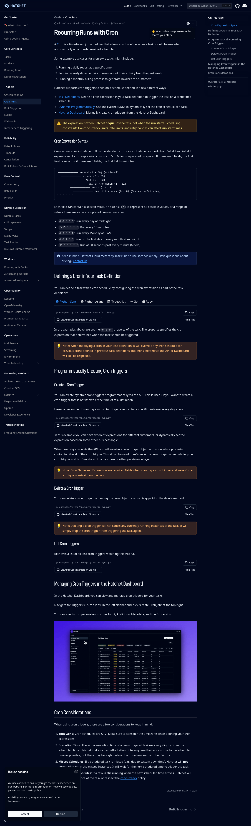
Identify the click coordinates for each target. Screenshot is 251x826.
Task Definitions (69, 97)
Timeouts (9, 153)
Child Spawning (13, 222)
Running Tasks (12, 70)
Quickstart (10, 32)
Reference (174, 6)
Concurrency (11, 184)
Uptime (8, 408)
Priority (8, 197)
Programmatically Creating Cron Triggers (224, 41)
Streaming (10, 350)
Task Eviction (11, 242)
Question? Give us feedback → (223, 81)
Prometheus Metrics (16, 318)
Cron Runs (10, 101)
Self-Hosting (157, 6)
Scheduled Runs (13, 95)
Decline (60, 814)
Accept (25, 814)
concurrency (129, 778)
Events (8, 114)
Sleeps (8, 229)
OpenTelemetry (13, 305)
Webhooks (10, 121)
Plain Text (190, 319)
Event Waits (11, 235)
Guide (127, 6)
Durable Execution (15, 76)
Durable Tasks (12, 216)
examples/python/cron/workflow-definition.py (87, 312)
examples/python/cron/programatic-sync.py (85, 418)
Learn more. (14, 801)
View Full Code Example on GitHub (78, 319)
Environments (12, 356)
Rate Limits (10, 191)
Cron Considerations (220, 73)
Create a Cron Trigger (223, 48)
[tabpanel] (125, 316)
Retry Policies (12, 146)
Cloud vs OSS (12, 388)
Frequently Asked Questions (20, 432)
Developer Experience (17, 414)
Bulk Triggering (13, 108)
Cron (60, 44)
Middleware (11, 343)
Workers (9, 63)
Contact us (80, 261)
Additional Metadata (16, 325)
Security (22, 394)
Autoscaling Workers (16, 273)
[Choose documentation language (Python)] (190, 23)
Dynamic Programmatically (77, 107)
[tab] (66, 302)
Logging (9, 298)
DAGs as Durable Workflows (20, 249)
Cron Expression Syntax (225, 25)
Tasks (7, 56)
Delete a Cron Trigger (223, 53)
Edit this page (215, 86)
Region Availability (15, 401)
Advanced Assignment (22, 280)
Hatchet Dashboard (72, 112)
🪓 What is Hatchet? (16, 25)
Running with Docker (16, 267)
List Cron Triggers (221, 58)
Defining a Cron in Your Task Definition (225, 32)
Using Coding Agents (16, 38)
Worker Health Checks (17, 312)
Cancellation (11, 159)
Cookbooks (140, 6)
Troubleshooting (22, 363)
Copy (190, 312)
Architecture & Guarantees (19, 381)
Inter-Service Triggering (18, 128)
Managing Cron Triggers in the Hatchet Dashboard (226, 65)
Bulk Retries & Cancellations (20, 166)
